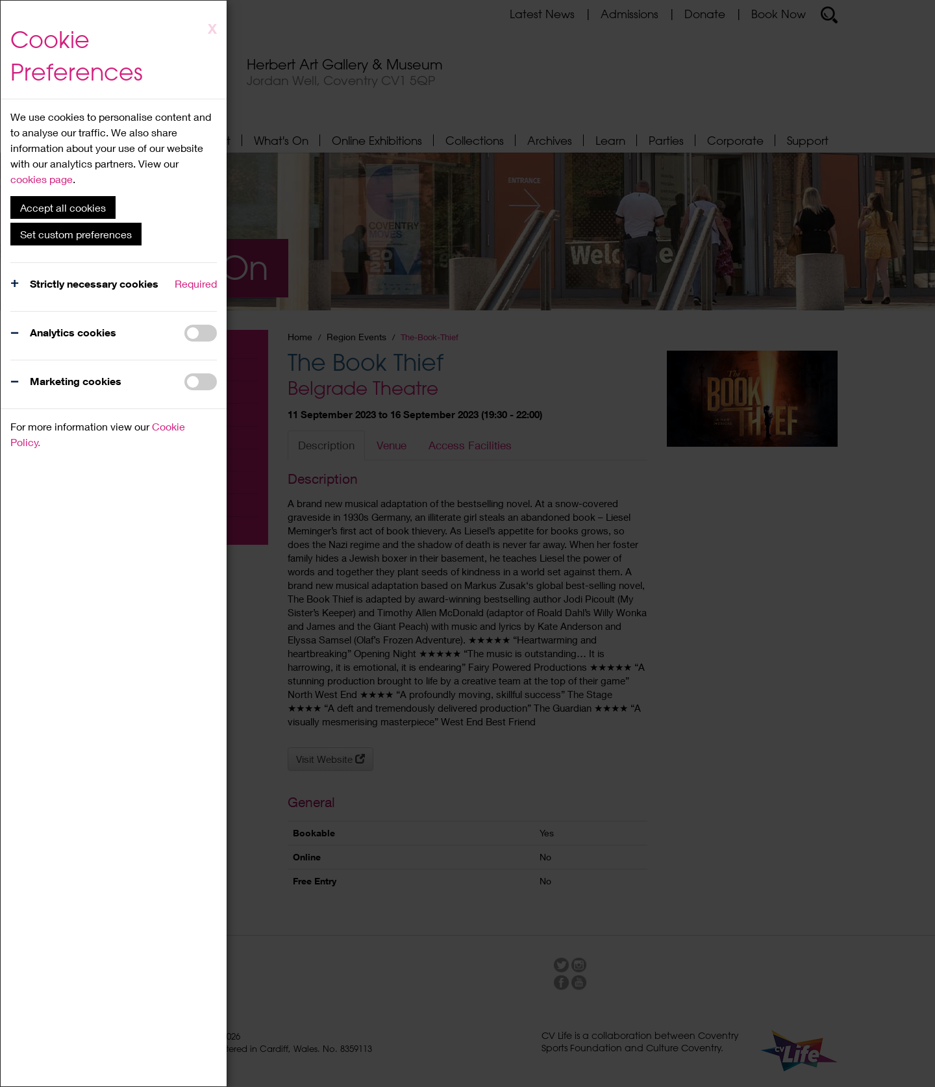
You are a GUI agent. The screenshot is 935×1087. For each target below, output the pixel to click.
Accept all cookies (63, 207)
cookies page (41, 179)
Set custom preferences (76, 234)
